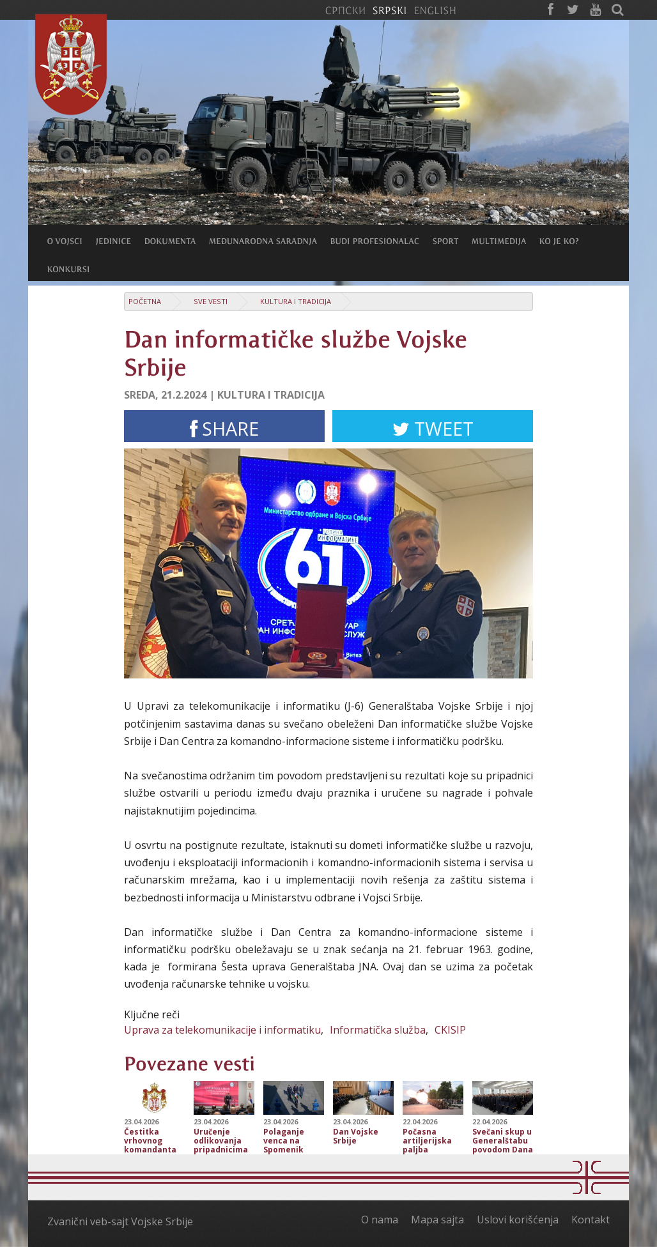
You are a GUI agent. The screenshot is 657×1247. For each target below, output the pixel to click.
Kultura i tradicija (295, 301)
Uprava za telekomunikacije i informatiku (222, 1030)
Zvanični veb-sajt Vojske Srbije (120, 1221)
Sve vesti (211, 301)
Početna (144, 301)
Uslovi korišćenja (518, 1220)
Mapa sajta (437, 1220)
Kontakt (590, 1220)
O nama (379, 1220)
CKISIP (450, 1030)
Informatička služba (378, 1030)
